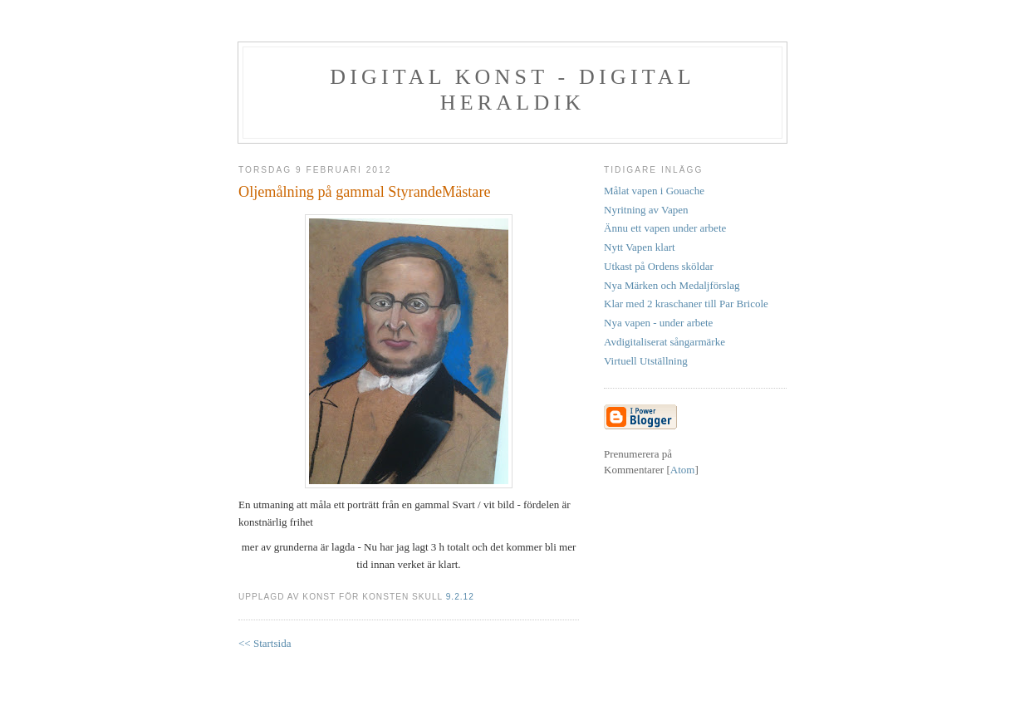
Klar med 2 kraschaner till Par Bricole (686, 303)
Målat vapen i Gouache (654, 190)
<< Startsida (264, 643)
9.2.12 (460, 596)
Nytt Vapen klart (639, 247)
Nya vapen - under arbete (658, 322)
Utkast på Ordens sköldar (659, 266)
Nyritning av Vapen (646, 209)
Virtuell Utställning (646, 361)
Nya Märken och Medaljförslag (672, 285)
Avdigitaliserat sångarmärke (664, 342)
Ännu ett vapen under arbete (665, 228)
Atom (682, 469)
